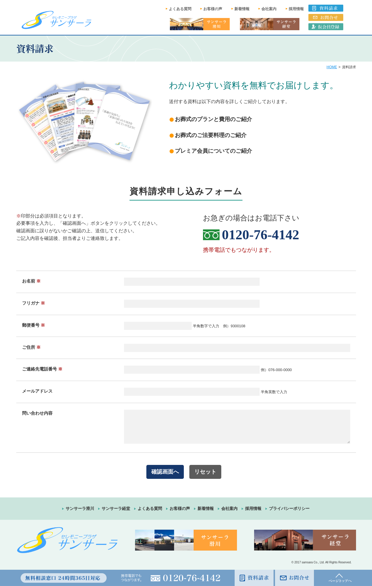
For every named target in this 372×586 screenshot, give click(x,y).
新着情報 (241, 9)
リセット (205, 472)
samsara (307, 562)
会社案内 (268, 9)
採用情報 (296, 9)
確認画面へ (165, 472)
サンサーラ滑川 (80, 508)
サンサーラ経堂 (116, 508)
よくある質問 (180, 9)
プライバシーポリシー (289, 508)
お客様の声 (212, 9)
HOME (331, 67)
